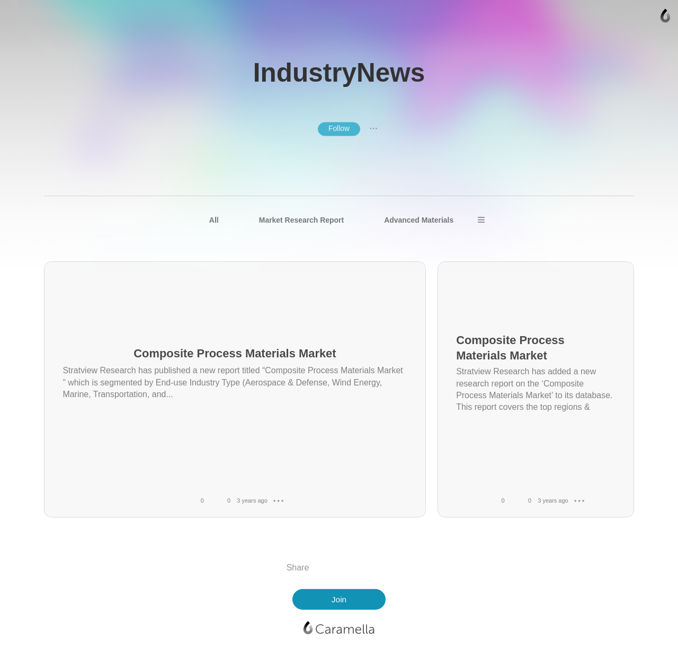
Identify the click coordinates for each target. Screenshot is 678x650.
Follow (339, 128)
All (214, 220)
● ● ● (373, 129)
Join (339, 599)
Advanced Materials (418, 220)
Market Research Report (301, 220)
